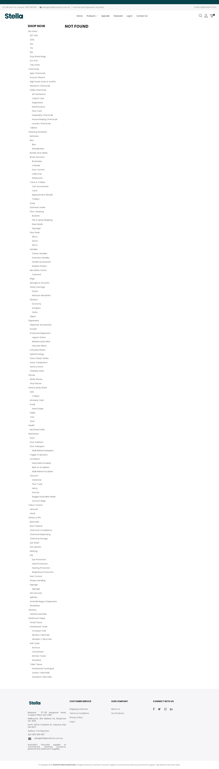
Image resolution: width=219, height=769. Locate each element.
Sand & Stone (36, 366)
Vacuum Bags (39, 500)
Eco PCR (34, 60)
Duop (32, 203)
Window (34, 299)
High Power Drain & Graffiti (43, 81)
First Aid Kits (35, 547)
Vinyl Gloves (35, 383)
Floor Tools (37, 484)
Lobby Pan (37, 173)
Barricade (34, 521)
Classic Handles (39, 253)
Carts (34, 190)
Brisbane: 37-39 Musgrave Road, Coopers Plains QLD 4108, (47, 713)
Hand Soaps (37, 408)
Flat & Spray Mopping (42, 220)
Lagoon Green (39, 337)
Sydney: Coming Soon (38, 731)
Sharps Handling (37, 580)
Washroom (37, 178)
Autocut (36, 647)
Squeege (36, 228)
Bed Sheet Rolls (37, 429)
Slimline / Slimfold (40, 635)
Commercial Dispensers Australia (88, 7)
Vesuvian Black (39, 345)
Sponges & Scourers (39, 282)
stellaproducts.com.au (59, 7)
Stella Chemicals (38, 90)
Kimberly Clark (37, 400)
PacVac (35, 492)
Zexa (32, 421)
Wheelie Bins (38, 148)
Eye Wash (34, 542)
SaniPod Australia (38, 614)
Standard (36, 660)
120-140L (34, 35)
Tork (32, 417)
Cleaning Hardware (37, 132)
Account (206, 15)
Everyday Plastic (38, 350)
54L (31, 43)
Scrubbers (35, 459)
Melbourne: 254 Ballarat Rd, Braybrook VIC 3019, (47, 719)
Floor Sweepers (37, 446)
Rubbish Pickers (39, 266)
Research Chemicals (40, 85)
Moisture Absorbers (41, 295)
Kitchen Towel (39, 656)
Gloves (31, 375)
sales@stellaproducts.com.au (45, 738)
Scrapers (36, 308)
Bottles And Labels (38, 152)
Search (200, 15)
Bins (32, 140)
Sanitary (32, 609)
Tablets (33, 127)
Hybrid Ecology (37, 354)
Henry (35, 488)
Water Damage (37, 287)
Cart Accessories (40, 186)
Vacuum (34, 475)
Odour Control (35, 505)
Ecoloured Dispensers (40, 333)
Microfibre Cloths (38, 270)
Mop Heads (37, 224)
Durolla (33, 329)
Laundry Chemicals (41, 123)
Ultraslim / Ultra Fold (41, 639)
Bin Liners (32, 31)
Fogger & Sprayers (39, 454)
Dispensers (33, 320)
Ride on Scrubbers (40, 467)
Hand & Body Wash (37, 387)
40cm (35, 241)
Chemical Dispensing (40, 534)
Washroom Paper (36, 618)
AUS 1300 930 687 (36, 734)
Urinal (32, 513)
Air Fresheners (39, 94)
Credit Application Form (205, 7)
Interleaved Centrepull (43, 668)
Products (91, 16)
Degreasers (37, 102)
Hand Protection (40, 563)
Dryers (35, 291)
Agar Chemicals (37, 73)
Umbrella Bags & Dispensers (43, 601)
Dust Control (38, 169)
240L (32, 39)
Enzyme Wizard (37, 77)
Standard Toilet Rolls (42, 677)
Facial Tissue (36, 622)
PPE (31, 555)
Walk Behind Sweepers (43, 450)
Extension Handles (40, 257)
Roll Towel (34, 643)
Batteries (34, 136)
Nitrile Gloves (36, 379)
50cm (35, 245)
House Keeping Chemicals (44, 119)
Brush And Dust (37, 157)
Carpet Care (38, 98)
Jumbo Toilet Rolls (41, 672)
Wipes (33, 316)
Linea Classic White (39, 358)
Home (80, 16)
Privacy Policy (76, 717)
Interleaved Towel (38, 626)
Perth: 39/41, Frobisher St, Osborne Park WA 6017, (47, 726)
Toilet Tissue (36, 664)
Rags (32, 278)
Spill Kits (33, 597)
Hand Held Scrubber (41, 463)
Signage (34, 584)
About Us (115, 709)
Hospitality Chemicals (42, 115)
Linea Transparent (38, 362)
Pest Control (36, 576)
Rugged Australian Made (44, 496)
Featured (118, 16)
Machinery (33, 433)
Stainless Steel (37, 370)
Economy (36, 303)
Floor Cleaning (37, 211)
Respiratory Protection (43, 572)
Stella (32, 412)
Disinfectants (38, 106)
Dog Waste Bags (38, 56)
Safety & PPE (34, 517)
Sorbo (35, 312)
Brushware (37, 161)
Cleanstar (36, 479)
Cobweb (36, 165)
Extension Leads (37, 207)
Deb (32, 391)
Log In (129, 16)
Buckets (36, 215)
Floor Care (37, 111)
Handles (34, 249)
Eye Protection (39, 559)
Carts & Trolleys (37, 182)
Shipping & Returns (79, 709)
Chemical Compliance (41, 530)
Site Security (36, 593)
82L (31, 52)
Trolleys (35, 199)
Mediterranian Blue (41, 341)
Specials (106, 16)
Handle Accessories (41, 261)
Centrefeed (37, 651)
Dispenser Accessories (41, 324)
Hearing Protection (41, 568)
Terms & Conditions (79, 713)
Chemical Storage (39, 538)
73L (31, 48)
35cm (35, 236)
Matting (33, 551)
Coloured (36, 274)
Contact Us (141, 16)
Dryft (32, 438)
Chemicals (33, 69)
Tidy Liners (35, 64)
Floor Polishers (36, 442)
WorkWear (35, 605)
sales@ (45, 7)
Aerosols (34, 509)
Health (31, 425)
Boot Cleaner (36, 526)
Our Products (117, 713)
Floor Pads (35, 232)
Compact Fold (39, 630)
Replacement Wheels (42, 194)
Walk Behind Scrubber (42, 471)
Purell (32, 404)
